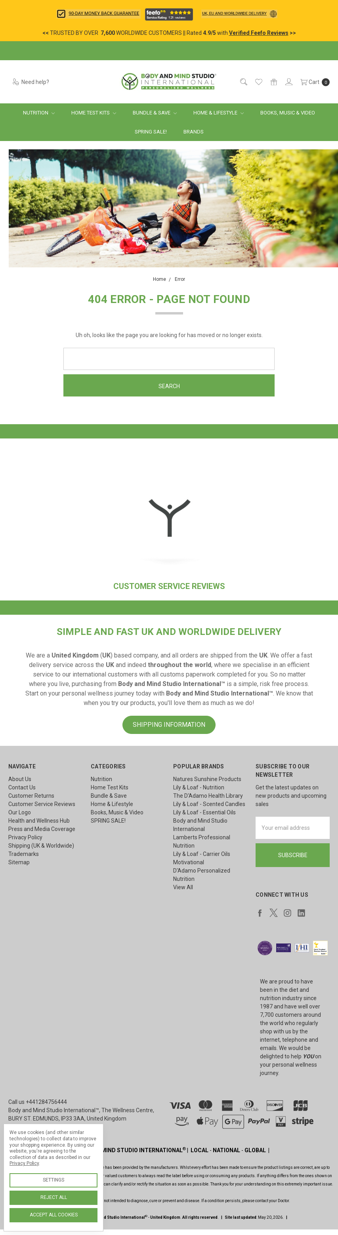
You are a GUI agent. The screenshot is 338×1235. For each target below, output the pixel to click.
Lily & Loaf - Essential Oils (204, 812)
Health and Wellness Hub (39, 821)
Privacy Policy (25, 837)
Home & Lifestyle (218, 113)
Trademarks (23, 854)
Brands (193, 132)
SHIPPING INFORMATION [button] (169, 724)
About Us (19, 779)
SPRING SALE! (151, 132)
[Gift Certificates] (273, 81)
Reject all (53, 1197)
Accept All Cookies (54, 1215)
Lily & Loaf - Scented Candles (209, 804)
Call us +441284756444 (37, 1102)
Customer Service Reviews (41, 804)
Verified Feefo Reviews (258, 33)
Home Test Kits (93, 113)
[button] (98, 14)
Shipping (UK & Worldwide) (41, 845)
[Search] (243, 81)
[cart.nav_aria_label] (313, 81)
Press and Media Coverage (41, 829)
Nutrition (39, 113)
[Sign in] (288, 81)
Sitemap (19, 862)
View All (183, 887)
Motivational (188, 862)
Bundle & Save (155, 113)
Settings (53, 1180)
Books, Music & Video (287, 113)
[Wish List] (258, 81)
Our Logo (19, 812)
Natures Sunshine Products (207, 779)
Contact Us (22, 787)
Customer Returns (31, 796)
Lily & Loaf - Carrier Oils (201, 854)
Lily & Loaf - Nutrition (198, 787)
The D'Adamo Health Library (208, 796)
